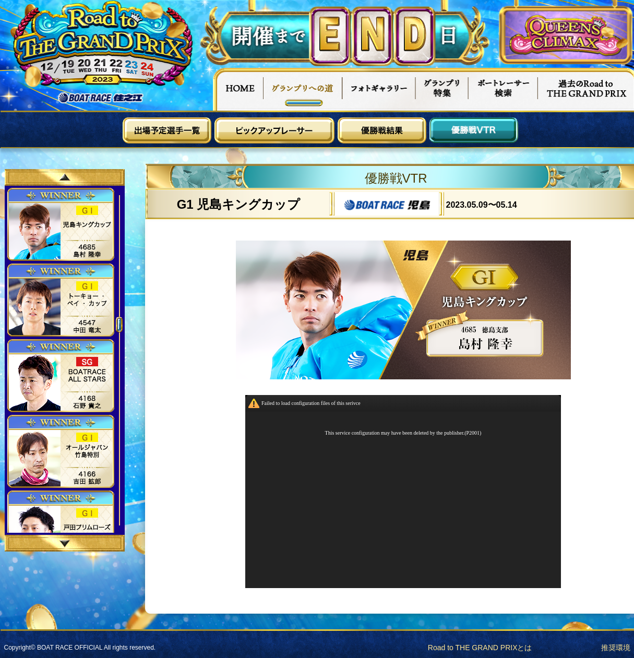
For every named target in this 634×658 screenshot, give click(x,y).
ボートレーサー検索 (503, 89)
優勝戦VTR (473, 130)
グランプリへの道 (303, 89)
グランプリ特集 (442, 89)
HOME (238, 89)
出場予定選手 (167, 130)
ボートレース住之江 (100, 97)
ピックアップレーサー (274, 130)
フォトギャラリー (379, 89)
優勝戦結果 (382, 130)
